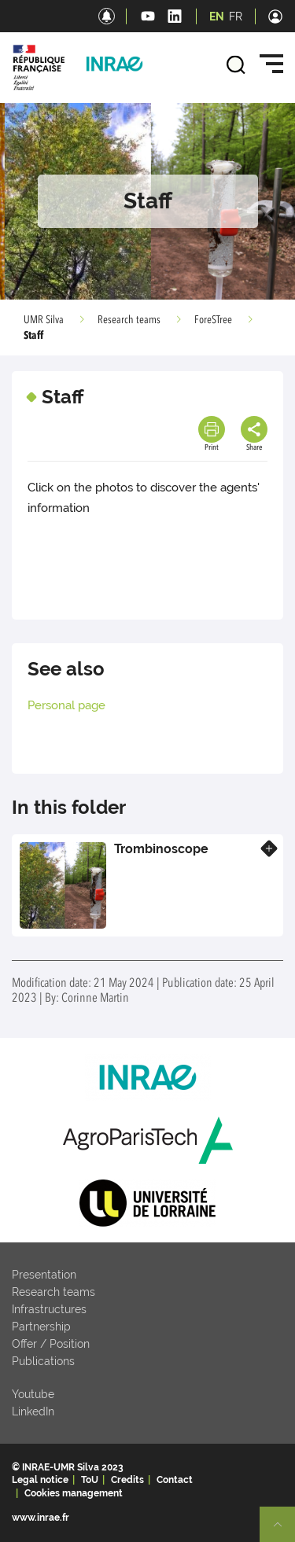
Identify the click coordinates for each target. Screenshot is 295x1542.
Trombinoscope (161, 848)
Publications (43, 1361)
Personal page (66, 705)
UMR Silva (44, 320)
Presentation (44, 1274)
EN (216, 16)
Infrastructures (49, 1309)
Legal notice (40, 1479)
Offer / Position (51, 1344)
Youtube (33, 1394)
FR (235, 16)
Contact (175, 1479)
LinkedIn (33, 1411)
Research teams (129, 320)
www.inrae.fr (40, 1517)
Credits (127, 1479)
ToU (89, 1479)
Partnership (41, 1326)
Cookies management (73, 1493)
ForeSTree (213, 320)
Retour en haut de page (284, 1531)
